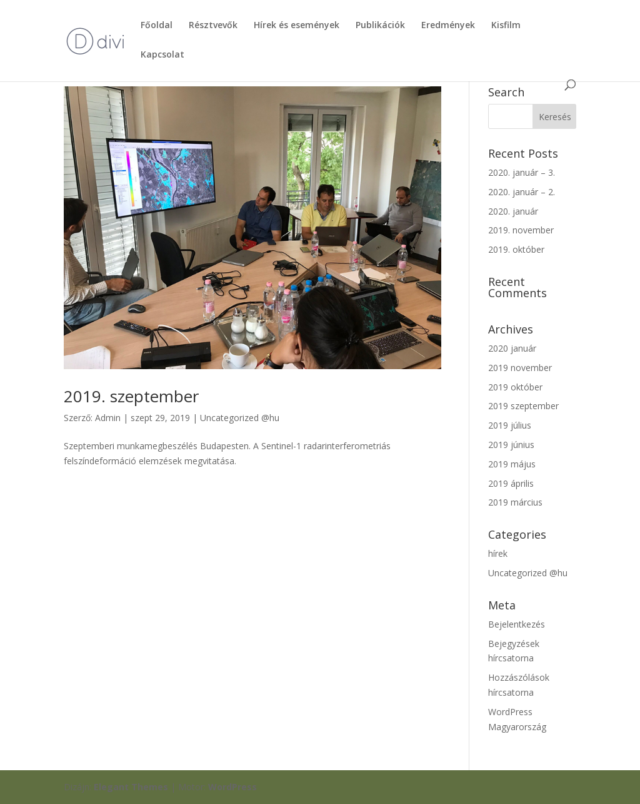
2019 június (511, 444)
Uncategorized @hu (239, 418)
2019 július (509, 425)
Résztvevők (213, 26)
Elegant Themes (131, 787)
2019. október (516, 249)
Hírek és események (296, 26)
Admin (108, 418)
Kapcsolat (162, 55)
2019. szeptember (131, 396)
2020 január (512, 348)
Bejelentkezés (516, 624)
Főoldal (156, 26)
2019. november (521, 230)
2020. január (513, 211)
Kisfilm (506, 26)
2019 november (520, 368)
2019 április (511, 483)
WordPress (232, 787)
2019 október (515, 387)
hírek (498, 553)
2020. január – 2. (521, 192)
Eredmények (448, 26)
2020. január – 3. (521, 172)
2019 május (512, 464)
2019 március (515, 502)
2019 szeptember (523, 406)
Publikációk (380, 26)
